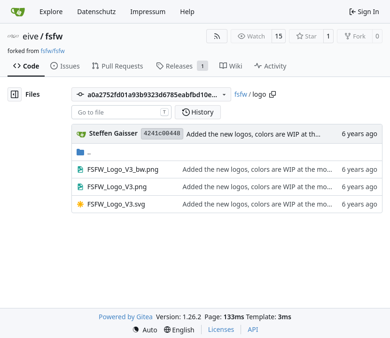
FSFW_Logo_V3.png (117, 186)
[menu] (144, 329)
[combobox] (121, 112)
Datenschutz (96, 11)
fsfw (53, 36)
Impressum (147, 11)
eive (31, 36)
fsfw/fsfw (52, 51)
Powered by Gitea (126, 316)
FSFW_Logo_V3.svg (116, 204)
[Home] (18, 11)
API (253, 329)
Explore (50, 11)
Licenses (221, 329)
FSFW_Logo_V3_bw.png (123, 169)
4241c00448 (162, 133)
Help (187, 11)
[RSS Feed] (217, 36)
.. (84, 151)
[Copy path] (272, 94)
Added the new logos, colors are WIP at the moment (267, 134)
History (198, 112)
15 (278, 35)
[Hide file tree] (15, 94)
